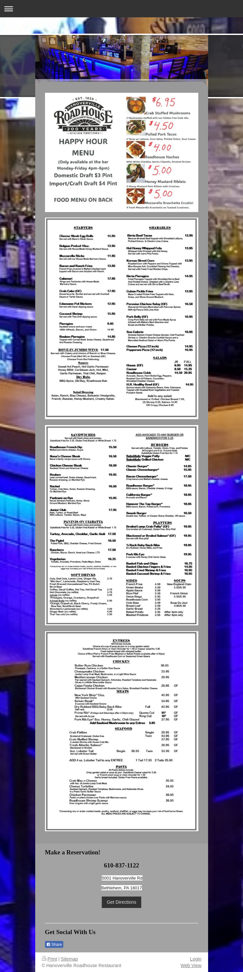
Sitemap (69, 959)
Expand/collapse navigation (121, 9)
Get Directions (121, 902)
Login (196, 959)
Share (54, 944)
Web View (191, 965)
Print (49, 959)
